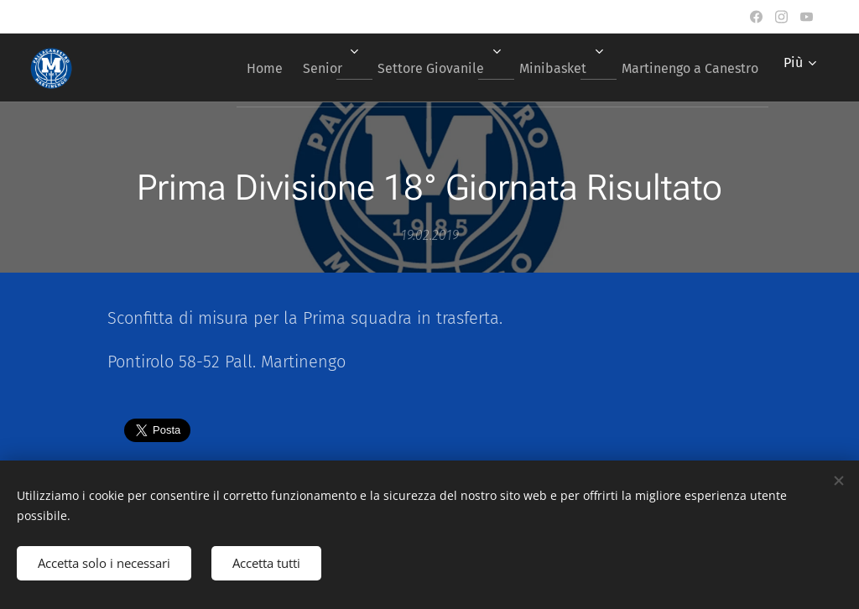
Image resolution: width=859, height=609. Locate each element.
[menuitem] (229, 68)
